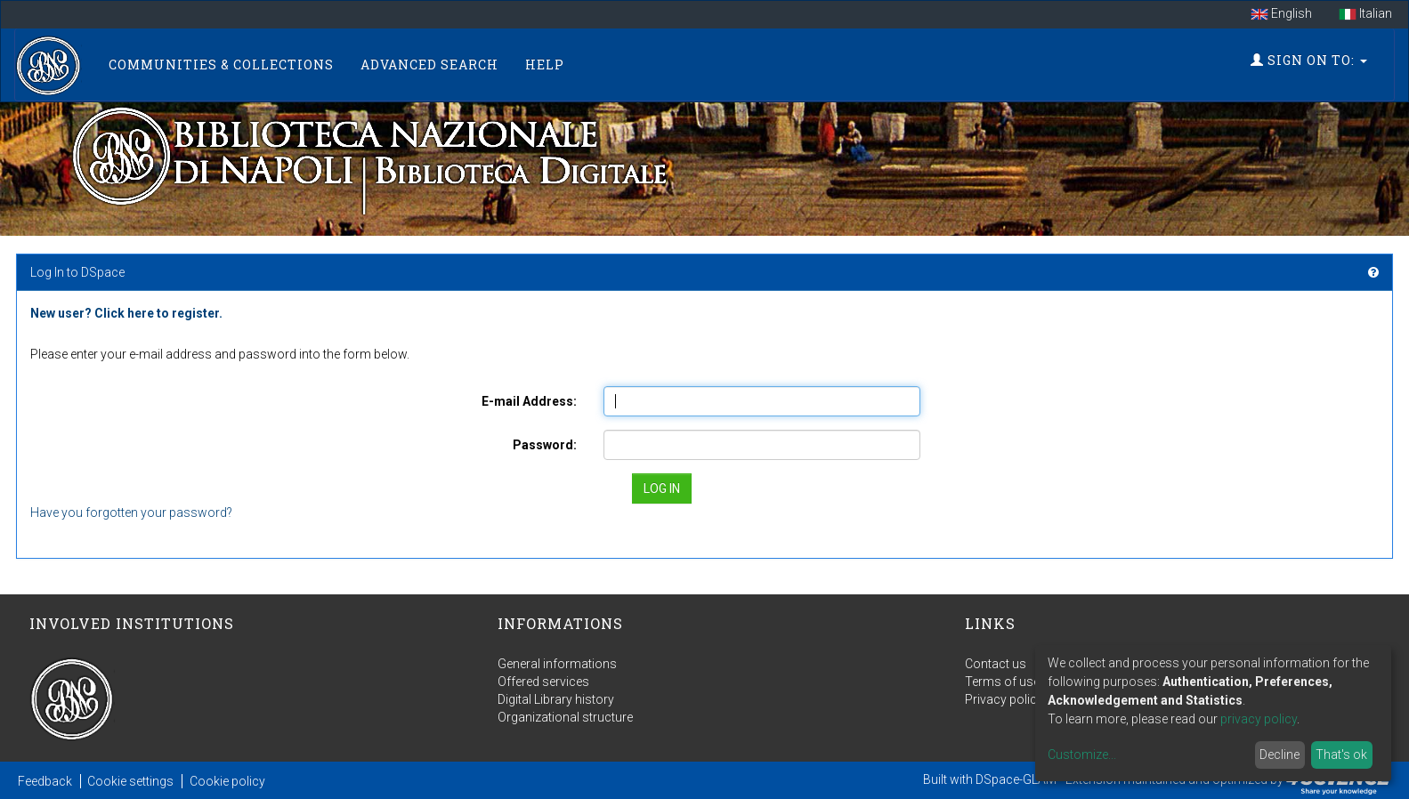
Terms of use (1002, 681)
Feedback (45, 781)
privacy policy (1258, 719)
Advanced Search (429, 64)
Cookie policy (227, 781)
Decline (1279, 754)
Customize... (1082, 754)
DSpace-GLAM (1016, 779)
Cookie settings (130, 781)
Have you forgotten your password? (131, 512)
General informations (557, 664)
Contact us (995, 664)
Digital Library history (556, 699)
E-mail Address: (529, 401)
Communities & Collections (221, 64)
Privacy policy (1004, 699)
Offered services (543, 681)
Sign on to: (1309, 60)
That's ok (1341, 754)
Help (544, 64)
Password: (545, 445)
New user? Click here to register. (126, 313)
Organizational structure (565, 717)
